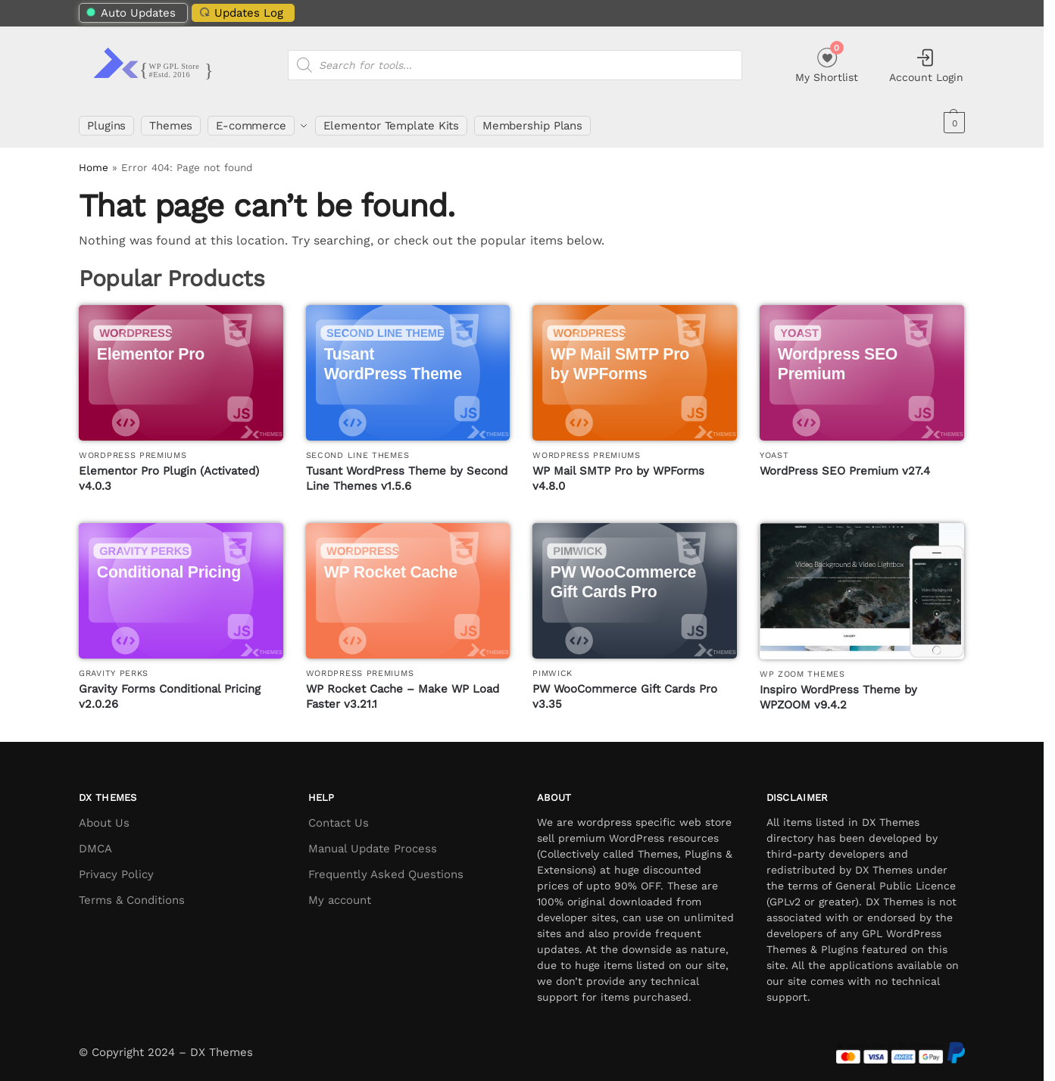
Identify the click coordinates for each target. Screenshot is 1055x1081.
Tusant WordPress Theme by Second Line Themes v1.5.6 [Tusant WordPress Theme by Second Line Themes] (406, 471)
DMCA (95, 842)
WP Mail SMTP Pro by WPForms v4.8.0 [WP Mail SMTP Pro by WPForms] (618, 471)
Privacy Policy (116, 867)
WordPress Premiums (133, 448)
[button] (952, 123)
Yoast (774, 448)
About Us (104, 816)
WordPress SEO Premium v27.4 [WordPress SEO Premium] (845, 464)
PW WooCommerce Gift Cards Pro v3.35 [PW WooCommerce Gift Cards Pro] (624, 690)
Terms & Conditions (132, 893)
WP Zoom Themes (802, 667)
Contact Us (338, 816)
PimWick (552, 666)
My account (339, 893)
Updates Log (239, 12)
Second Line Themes (358, 448)
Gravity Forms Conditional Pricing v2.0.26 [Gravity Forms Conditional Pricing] (170, 690)
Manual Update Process (372, 842)
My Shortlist (826, 63)
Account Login (926, 65)
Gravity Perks (113, 666)
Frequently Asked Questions (386, 867)
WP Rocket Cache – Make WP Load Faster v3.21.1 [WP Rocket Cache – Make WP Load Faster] (402, 690)
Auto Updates (131, 13)
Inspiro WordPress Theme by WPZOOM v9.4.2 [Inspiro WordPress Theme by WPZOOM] (838, 690)
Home (93, 161)
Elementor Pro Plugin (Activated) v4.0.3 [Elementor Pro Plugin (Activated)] (169, 471)
